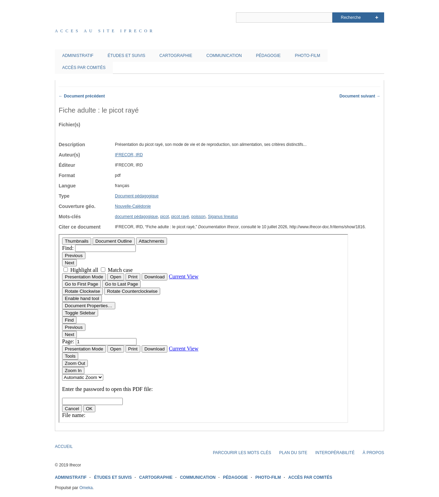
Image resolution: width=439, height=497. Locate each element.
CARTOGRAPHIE (175, 55)
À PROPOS (373, 452)
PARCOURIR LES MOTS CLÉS (242, 452)
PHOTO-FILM (307, 55)
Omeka (86, 487)
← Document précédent (82, 96)
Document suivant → (360, 96)
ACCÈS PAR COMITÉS (83, 67)
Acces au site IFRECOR (105, 30)
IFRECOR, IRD (129, 154)
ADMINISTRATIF (77, 55)
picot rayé (180, 216)
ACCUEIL (64, 446)
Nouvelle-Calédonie (133, 206)
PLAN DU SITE (293, 452)
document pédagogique (136, 216)
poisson (198, 216)
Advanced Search (376, 17)
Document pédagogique (136, 196)
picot (164, 216)
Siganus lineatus (223, 216)
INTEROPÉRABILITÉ (335, 452)
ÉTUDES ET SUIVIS (126, 55)
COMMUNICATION (224, 55)
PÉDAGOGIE (268, 55)
